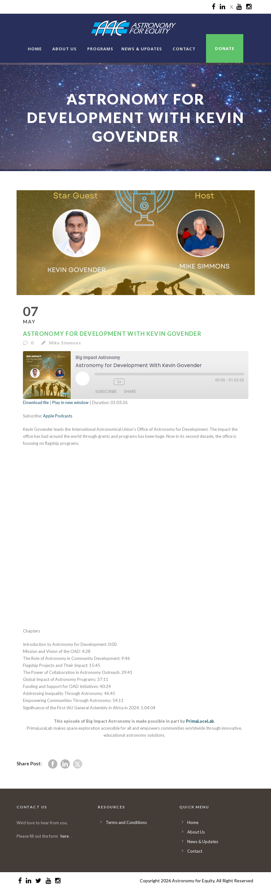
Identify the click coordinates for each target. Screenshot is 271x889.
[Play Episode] (82, 379)
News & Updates (141, 49)
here (65, 836)
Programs (100, 49)
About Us (64, 49)
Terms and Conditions (126, 822)
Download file (36, 402)
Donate (224, 48)
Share (130, 391)
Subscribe (106, 391)
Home (35, 49)
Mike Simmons (65, 342)
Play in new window (70, 402)
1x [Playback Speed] (119, 381)
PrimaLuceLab (200, 721)
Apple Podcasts (57, 415)
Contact (184, 49)
